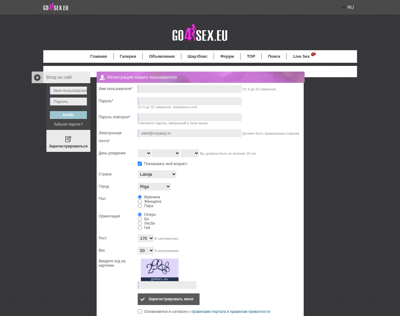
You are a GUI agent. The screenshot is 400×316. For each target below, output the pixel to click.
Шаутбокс (198, 56)
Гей (144, 228)
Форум (227, 56)
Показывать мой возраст (165, 164)
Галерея (128, 56)
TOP (251, 56)
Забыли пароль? (68, 124)
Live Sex (301, 56)
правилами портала (208, 311)
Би (143, 219)
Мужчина (149, 197)
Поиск (274, 56)
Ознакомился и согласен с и (207, 311)
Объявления (162, 56)
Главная (98, 56)
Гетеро (147, 214)
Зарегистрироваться (68, 146)
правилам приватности (250, 311)
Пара (145, 206)
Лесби (146, 223)
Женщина (149, 201)
